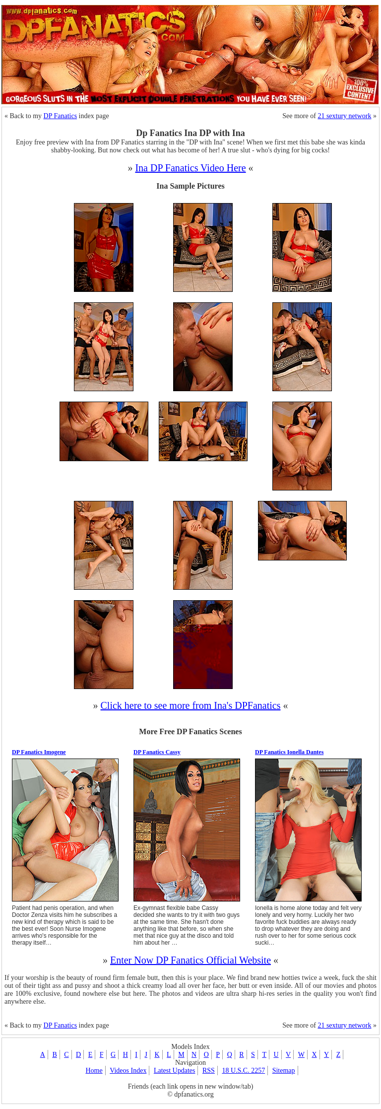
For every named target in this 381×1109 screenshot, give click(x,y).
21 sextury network (344, 116)
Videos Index (128, 1070)
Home (93, 1070)
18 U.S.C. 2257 (243, 1070)
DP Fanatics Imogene (39, 752)
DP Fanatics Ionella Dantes (289, 752)
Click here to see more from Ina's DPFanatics (191, 705)
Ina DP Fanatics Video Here (190, 167)
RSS (208, 1070)
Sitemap (283, 1070)
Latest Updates (174, 1070)
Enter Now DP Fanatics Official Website (190, 960)
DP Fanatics (60, 116)
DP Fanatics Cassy (157, 752)
